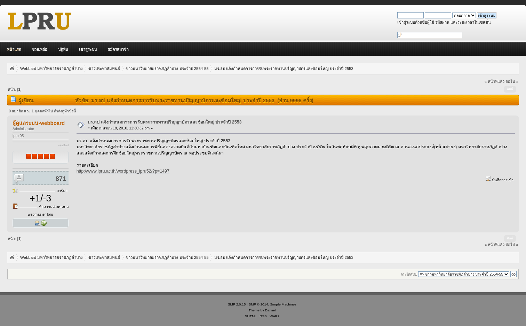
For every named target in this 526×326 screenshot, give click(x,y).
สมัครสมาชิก (118, 49)
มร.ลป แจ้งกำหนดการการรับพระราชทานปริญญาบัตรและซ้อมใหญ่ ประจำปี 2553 (165, 122)
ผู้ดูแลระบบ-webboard (39, 123)
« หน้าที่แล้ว (494, 81)
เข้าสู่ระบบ (88, 49)
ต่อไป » (511, 81)
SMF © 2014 (258, 304)
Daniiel (270, 310)
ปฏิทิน (63, 49)
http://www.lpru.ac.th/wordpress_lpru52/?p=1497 (123, 171)
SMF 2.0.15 (237, 304)
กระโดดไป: (409, 274)
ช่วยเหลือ (39, 49)
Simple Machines (283, 304)
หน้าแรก (14, 49)
